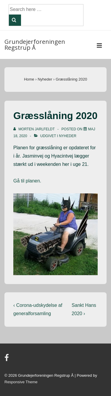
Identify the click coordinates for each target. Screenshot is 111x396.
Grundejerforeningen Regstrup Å (34, 45)
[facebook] (7, 359)
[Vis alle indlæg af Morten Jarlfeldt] (34, 129)
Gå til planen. (27, 180)
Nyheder (67, 136)
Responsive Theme (21, 382)
